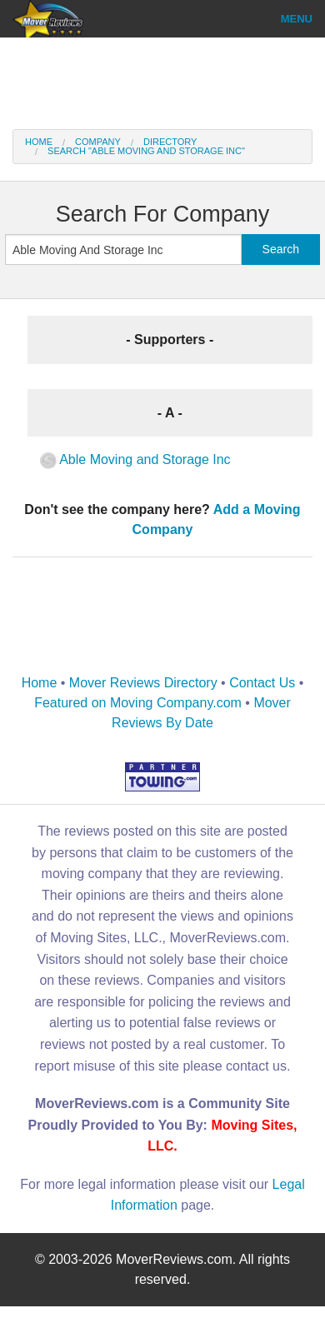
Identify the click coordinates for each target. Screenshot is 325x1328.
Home (38, 142)
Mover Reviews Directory (143, 683)
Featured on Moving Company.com (138, 703)
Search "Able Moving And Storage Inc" (146, 151)
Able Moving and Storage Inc (135, 459)
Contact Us (262, 683)
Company (98, 142)
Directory (170, 142)
